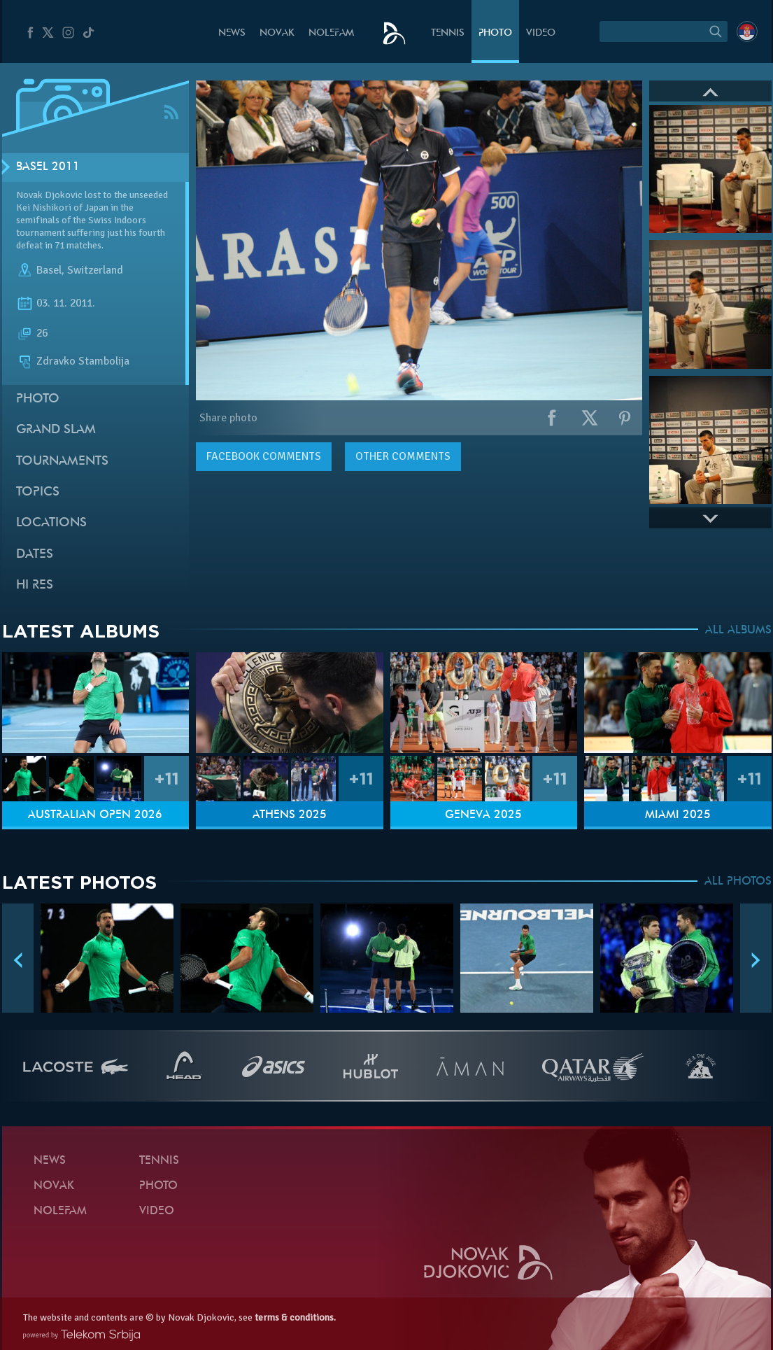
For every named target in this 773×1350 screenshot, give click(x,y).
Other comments (403, 456)
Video (540, 33)
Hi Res (34, 585)
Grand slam (56, 430)
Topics (37, 492)
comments (263, 456)
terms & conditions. (295, 1317)
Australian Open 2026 (95, 815)
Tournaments (62, 461)
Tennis (447, 33)
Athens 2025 (290, 815)
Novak (277, 33)
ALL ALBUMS (738, 630)
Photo (495, 33)
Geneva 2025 (483, 815)
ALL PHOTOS (738, 881)
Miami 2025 (678, 815)
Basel (49, 270)
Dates (34, 554)
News (232, 33)
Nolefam (331, 33)
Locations (51, 523)
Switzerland (95, 270)
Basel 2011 (48, 167)
